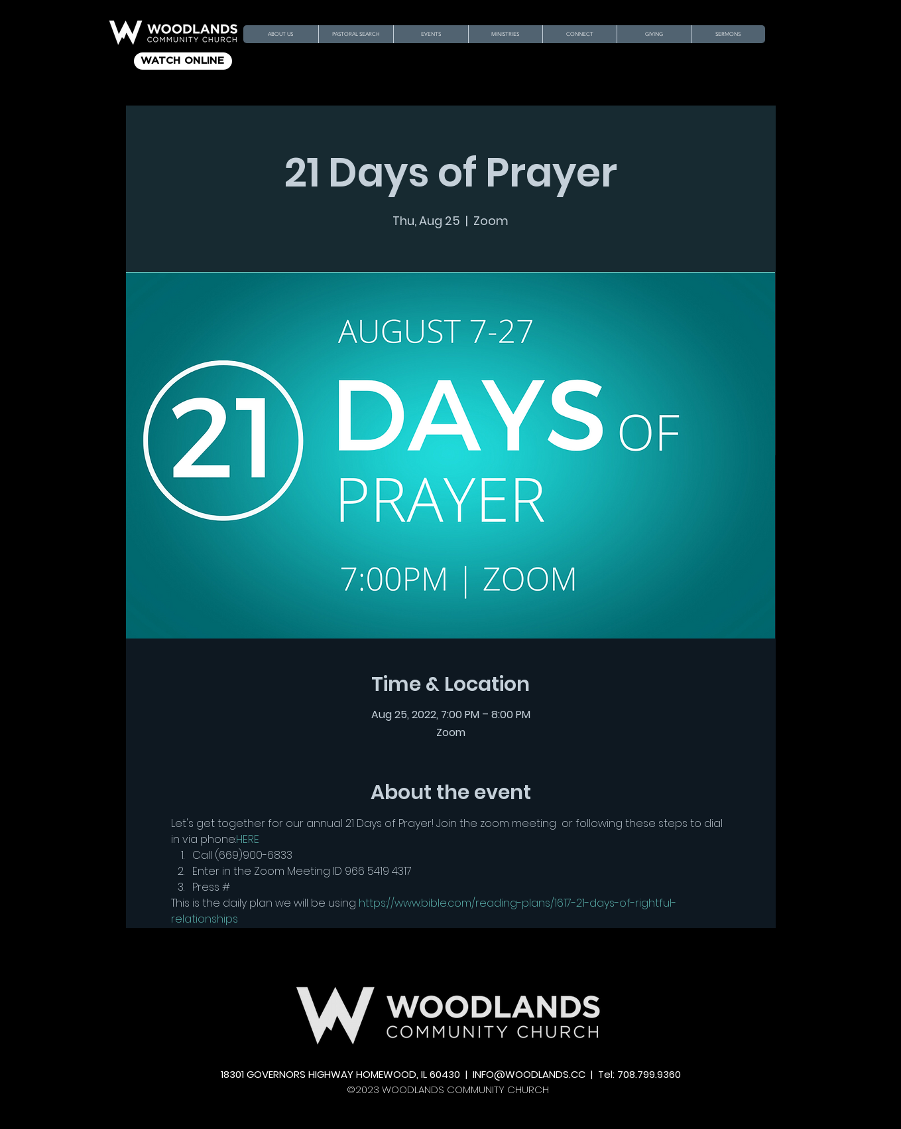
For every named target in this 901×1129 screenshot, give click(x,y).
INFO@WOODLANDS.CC (529, 1074)
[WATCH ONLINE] (183, 61)
